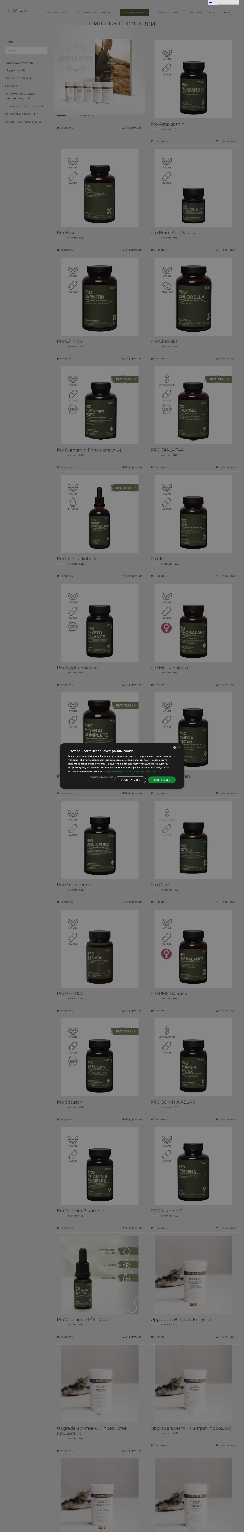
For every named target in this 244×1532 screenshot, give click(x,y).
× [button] (179, 747)
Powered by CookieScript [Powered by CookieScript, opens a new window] (101, 777)
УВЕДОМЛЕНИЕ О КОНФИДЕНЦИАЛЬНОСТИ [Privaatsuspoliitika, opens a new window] (130, 771)
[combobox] (174, 747)
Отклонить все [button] (130, 779)
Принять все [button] (162, 779)
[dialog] (122, 766)
